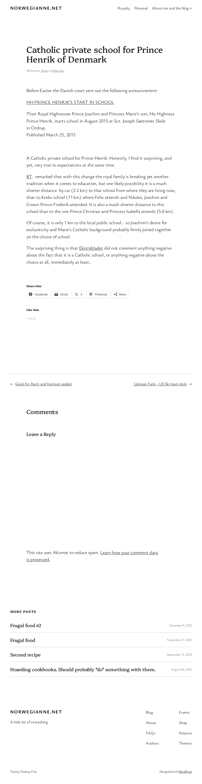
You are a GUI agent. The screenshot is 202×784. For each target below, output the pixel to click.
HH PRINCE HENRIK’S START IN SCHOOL (70, 102)
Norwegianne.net (36, 8)
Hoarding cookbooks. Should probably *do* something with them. (83, 669)
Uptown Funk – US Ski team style (160, 383)
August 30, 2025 (181, 669)
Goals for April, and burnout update (43, 383)
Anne (44, 70)
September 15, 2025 (179, 654)
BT (29, 176)
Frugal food (22, 640)
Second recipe (25, 654)
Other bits (57, 70)
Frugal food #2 (26, 625)
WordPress (185, 771)
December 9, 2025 (180, 625)
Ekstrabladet (91, 248)
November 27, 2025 (179, 640)
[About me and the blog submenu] (191, 8)
